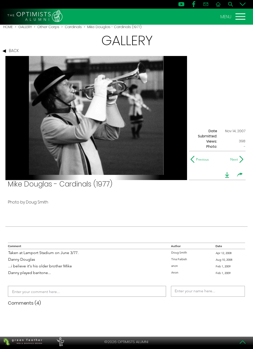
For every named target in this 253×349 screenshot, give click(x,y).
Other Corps (48, 26)
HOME (8, 26)
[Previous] (200, 159)
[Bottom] (242, 4)
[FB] (194, 4)
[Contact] (206, 4)
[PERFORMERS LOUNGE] (60, 342)
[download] (227, 175)
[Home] (218, 4)
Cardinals (73, 26)
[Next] (233, 159)
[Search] (230, 4)
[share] (240, 175)
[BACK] (12, 51)
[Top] (242, 342)
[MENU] (233, 16)
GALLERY (25, 26)
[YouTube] (181, 4)
